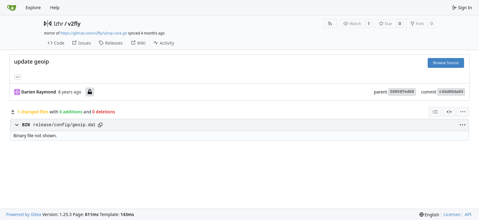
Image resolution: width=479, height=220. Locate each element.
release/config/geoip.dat (64, 125)
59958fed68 (402, 92)
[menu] (462, 112)
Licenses (452, 214)
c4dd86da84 (451, 92)
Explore (33, 7)
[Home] (11, 7)
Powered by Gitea (23, 214)
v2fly (74, 23)
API (468, 214)
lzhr (59, 23)
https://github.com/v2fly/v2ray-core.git (93, 33)
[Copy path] (100, 125)
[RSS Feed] (330, 23)
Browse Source (446, 62)
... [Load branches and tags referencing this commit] (18, 76)
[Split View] (449, 112)
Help (55, 7)
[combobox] (435, 112)
